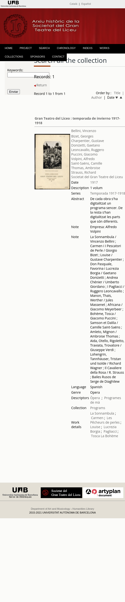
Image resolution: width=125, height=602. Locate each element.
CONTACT (58, 56)
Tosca (95, 436)
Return (40, 85)
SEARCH (44, 48)
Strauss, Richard (83, 172)
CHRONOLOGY (66, 48)
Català (73, 3)
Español (86, 3)
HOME (9, 48)
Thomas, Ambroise (85, 168)
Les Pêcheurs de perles (105, 420)
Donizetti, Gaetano (85, 145)
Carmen (97, 418)
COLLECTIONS (14, 56)
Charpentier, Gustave (87, 140)
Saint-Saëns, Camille (86, 163)
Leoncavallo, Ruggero (87, 149)
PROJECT (26, 48)
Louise (95, 427)
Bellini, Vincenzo (83, 130)
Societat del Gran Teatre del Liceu (97, 177)
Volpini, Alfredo (83, 159)
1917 (94, 182)
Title (117, 93)
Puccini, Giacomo (84, 154)
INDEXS (88, 48)
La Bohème (109, 436)
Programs (97, 408)
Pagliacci (110, 431)
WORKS (105, 48)
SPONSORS (37, 56)
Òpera (95, 398)
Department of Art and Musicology (50, 508)
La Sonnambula (102, 413)
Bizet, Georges (82, 136)
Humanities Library (83, 508)
